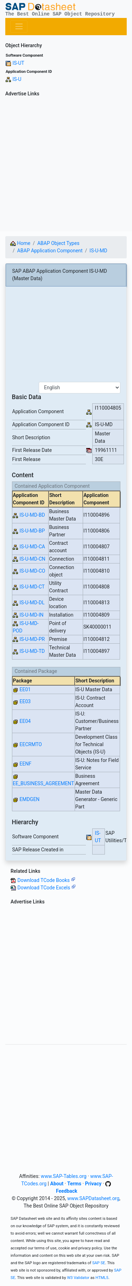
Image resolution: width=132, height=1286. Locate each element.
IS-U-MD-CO (32, 571)
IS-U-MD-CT (31, 587)
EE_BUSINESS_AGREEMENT (43, 783)
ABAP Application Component (50, 250)
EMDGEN (29, 799)
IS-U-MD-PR (32, 639)
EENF (25, 764)
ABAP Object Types (58, 243)
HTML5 (101, 1277)
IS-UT (18, 63)
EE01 (25, 689)
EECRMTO (30, 744)
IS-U (16, 79)
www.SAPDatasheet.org (93, 1198)
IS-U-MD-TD (32, 651)
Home (20, 243)
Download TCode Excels (46, 887)
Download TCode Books (46, 880)
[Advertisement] (66, 165)
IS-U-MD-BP (32, 531)
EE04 (25, 721)
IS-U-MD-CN (32, 559)
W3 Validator (78, 1277)
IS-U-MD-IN (31, 615)
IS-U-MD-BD (32, 515)
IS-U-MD (98, 250)
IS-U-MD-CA (32, 546)
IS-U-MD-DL (31, 602)
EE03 (25, 701)
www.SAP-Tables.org (64, 1176)
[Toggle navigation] (18, 26)
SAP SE (98, 1263)
